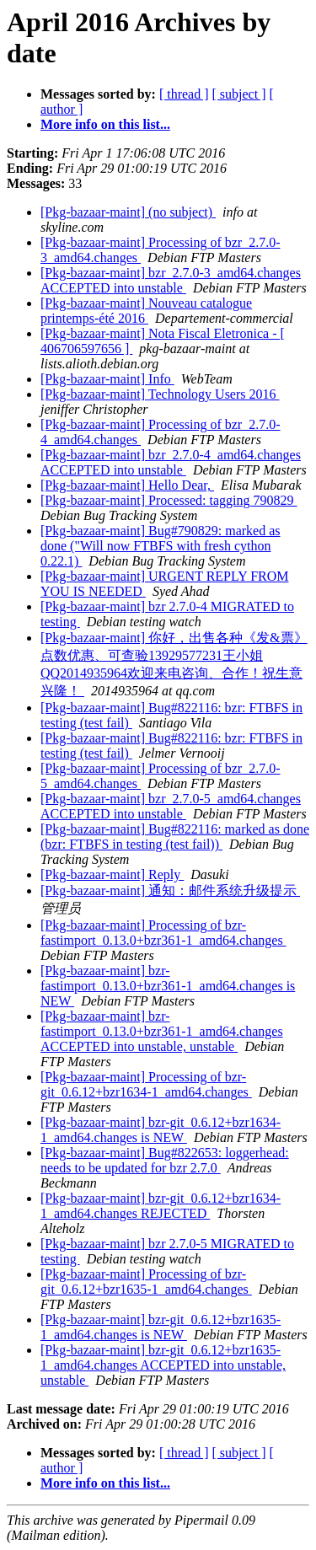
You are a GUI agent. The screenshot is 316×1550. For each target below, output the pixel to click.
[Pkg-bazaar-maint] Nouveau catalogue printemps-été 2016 (146, 310)
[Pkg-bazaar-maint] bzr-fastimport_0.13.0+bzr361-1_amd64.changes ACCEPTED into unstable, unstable (161, 1031)
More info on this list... (105, 124)
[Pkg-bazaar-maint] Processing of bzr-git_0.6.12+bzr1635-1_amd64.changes (146, 1281)
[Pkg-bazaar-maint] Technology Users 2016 (160, 394)
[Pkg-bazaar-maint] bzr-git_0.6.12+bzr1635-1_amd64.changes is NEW (160, 1327)
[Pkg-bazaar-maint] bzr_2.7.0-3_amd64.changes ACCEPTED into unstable (170, 280)
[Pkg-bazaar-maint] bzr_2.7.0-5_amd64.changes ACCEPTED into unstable (170, 806)
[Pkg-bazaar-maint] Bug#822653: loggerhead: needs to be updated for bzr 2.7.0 (164, 1160)
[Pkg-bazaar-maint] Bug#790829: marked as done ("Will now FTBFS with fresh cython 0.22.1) (160, 545)
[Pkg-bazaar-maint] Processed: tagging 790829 (168, 500)
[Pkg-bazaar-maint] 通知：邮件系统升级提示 (170, 890)
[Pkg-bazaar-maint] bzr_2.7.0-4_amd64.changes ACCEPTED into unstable (170, 462)
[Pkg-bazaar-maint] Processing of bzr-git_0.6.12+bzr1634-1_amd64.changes (146, 1084)
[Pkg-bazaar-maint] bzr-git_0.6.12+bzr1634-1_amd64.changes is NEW (160, 1130)
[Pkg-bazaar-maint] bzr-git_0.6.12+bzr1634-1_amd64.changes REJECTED (160, 1205)
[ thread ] (184, 94)
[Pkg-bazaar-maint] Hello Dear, (127, 485)
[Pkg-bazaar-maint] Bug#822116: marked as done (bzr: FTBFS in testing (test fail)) (174, 836)
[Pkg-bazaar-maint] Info (107, 379)
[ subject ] (239, 94)
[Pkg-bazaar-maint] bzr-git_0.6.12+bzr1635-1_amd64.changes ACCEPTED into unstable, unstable (163, 1365)
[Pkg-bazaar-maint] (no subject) (128, 212)
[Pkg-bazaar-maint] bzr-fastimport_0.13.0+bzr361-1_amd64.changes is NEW (167, 985)
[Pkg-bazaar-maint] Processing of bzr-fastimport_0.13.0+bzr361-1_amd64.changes (163, 932)
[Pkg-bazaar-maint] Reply (112, 874)
